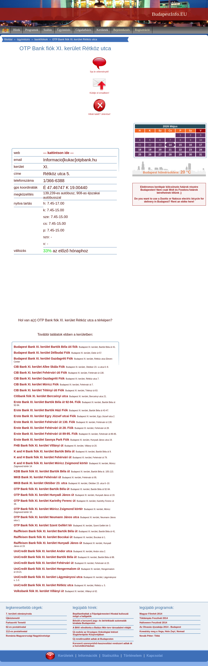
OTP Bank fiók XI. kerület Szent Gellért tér (43, 525)
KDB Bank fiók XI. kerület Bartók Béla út (42, 471)
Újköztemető (13, 618)
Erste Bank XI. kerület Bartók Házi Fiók (41, 410)
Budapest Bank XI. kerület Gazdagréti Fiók (43, 358)
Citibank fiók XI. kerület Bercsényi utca (41, 396)
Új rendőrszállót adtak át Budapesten (93, 639)
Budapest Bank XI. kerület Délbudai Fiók (42, 352)
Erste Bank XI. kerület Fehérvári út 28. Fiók (44, 428)
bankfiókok (41, 39)
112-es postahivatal (16, 631)
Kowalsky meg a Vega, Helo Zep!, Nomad (162, 631)
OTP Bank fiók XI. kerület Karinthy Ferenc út (45, 500)
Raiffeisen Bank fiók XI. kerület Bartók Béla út (46, 531)
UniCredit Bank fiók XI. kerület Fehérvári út (44, 563)
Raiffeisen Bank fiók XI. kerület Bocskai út (43, 537)
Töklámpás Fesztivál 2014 (154, 618)
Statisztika (110, 655)
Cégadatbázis (83, 30)
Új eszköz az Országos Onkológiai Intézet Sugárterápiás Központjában (95, 633)
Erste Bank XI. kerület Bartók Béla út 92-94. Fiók (47, 402)
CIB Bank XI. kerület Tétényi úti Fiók (39, 390)
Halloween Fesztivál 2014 (153, 622)
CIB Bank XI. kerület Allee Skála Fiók (39, 366)
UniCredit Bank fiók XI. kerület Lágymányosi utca (48, 577)
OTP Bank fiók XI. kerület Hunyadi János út (44, 495)
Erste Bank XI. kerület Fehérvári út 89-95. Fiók (46, 433)
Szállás (47, 30)
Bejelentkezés (121, 30)
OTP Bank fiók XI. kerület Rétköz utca (74, 39)
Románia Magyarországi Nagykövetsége (28, 635)
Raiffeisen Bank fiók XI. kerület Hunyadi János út (48, 543)
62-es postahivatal (16, 627)
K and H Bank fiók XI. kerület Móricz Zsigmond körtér (51, 463)
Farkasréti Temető (16, 622)
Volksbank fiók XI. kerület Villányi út (39, 591)
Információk (87, 655)
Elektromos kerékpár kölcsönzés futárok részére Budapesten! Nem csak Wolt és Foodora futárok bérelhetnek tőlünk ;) (169, 189)
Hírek (16, 30)
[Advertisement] (42, 101)
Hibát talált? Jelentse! (99, 114)
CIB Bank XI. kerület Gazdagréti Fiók (39, 378)
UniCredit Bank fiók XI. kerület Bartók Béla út (45, 557)
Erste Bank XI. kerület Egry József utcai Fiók (45, 416)
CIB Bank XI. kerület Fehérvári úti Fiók (40, 372)
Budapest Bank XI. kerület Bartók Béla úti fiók (46, 346)
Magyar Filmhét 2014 (151, 613)
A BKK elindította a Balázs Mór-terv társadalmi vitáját (102, 627)
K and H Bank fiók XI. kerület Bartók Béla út (44, 451)
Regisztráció (142, 30)
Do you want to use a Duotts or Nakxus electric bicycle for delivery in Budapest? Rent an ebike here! (169, 200)
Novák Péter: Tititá (150, 635)
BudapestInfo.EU (169, 14)
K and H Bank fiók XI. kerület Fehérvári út (43, 457)
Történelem (133, 655)
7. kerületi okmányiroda (19, 613)
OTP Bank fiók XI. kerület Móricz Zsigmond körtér (48, 509)
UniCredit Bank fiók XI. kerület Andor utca (43, 551)
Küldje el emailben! (99, 93)
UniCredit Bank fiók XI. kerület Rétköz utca (43, 585)
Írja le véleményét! (99, 71)
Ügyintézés (63, 30)
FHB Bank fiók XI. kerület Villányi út (38, 445)
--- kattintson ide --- (58, 153)
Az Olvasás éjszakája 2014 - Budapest (160, 627)
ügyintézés (23, 39)
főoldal (8, 39)
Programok (31, 30)
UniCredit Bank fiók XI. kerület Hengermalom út (47, 568)
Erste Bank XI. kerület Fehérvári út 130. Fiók (44, 422)
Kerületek (102, 30)
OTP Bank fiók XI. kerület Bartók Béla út (42, 489)
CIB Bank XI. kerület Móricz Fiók (36, 384)
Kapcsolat (155, 655)
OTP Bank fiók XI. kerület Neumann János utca (46, 517)
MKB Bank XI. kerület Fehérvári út (37, 477)
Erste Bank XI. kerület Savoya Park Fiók (41, 439)
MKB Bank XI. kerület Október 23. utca (40, 483)
